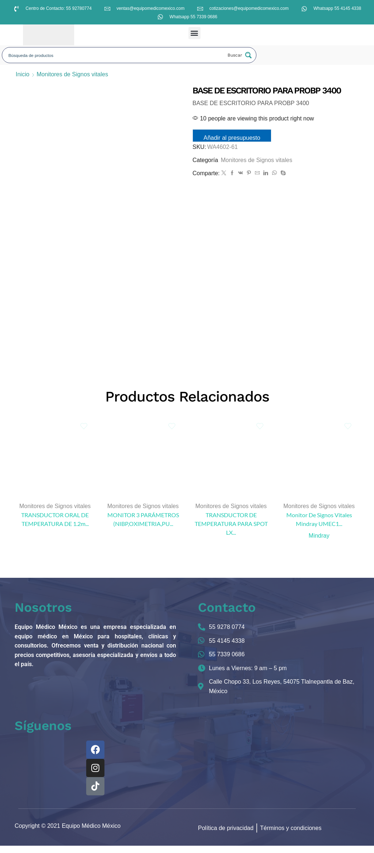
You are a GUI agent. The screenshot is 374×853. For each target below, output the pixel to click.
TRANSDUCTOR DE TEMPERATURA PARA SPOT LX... (231, 531)
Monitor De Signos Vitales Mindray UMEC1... (319, 526)
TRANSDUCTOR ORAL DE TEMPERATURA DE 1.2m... (55, 526)
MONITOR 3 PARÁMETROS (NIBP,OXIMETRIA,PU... (143, 526)
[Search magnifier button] (239, 55)
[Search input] (114, 55)
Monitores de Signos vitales (72, 74)
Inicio (22, 74)
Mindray (319, 542)
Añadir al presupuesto (234, 137)
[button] (194, 33)
